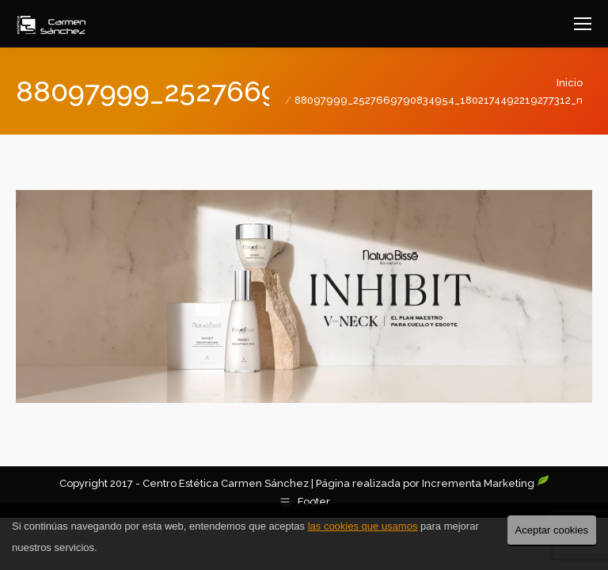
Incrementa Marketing (485, 483)
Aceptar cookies (552, 530)
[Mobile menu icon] (582, 23)
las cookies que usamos (363, 526)
